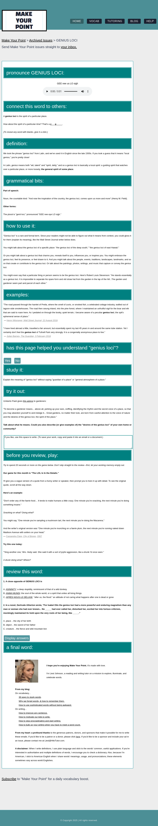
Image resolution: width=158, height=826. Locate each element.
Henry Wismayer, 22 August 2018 (32, 320)
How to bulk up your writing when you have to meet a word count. (50, 725)
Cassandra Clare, (14, 536)
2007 (39, 536)
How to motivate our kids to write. (34, 717)
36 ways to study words (30, 697)
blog (134, 21)
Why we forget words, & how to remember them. (42, 701)
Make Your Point (14, 40)
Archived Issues (40, 40)
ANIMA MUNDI (13, 593)
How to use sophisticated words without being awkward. (45, 705)
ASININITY (11, 589)
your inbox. (69, 47)
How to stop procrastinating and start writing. (40, 721)
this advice (28, 401)
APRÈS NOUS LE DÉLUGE (19, 597)
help (150, 21)
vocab (94, 21)
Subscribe (9, 779)
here (78, 736)
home (77, 21)
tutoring (114, 21)
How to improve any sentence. (33, 713)
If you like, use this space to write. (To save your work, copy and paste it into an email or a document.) (68, 442)
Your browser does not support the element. (67, 91)
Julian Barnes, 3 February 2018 (29, 336)
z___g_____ (56, 124)
